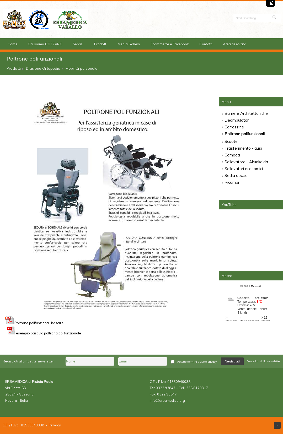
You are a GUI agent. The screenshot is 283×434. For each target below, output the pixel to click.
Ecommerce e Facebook (170, 44)
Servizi (78, 44)
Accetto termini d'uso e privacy (197, 362)
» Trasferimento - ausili (242, 148)
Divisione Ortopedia (43, 68)
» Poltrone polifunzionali (243, 133)
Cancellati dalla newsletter (264, 361)
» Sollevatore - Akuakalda (245, 161)
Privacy (55, 425)
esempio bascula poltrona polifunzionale (48, 333)
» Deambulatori (235, 120)
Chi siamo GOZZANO (45, 44)
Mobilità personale (81, 68)
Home (13, 44)
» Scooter (230, 141)
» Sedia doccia (235, 175)
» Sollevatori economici (242, 168)
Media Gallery (129, 44)
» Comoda (231, 155)
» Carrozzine (233, 126)
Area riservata (234, 44)
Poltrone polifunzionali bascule (34, 323)
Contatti (205, 44)
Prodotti (100, 44)
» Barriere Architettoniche (245, 113)
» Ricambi (230, 182)
